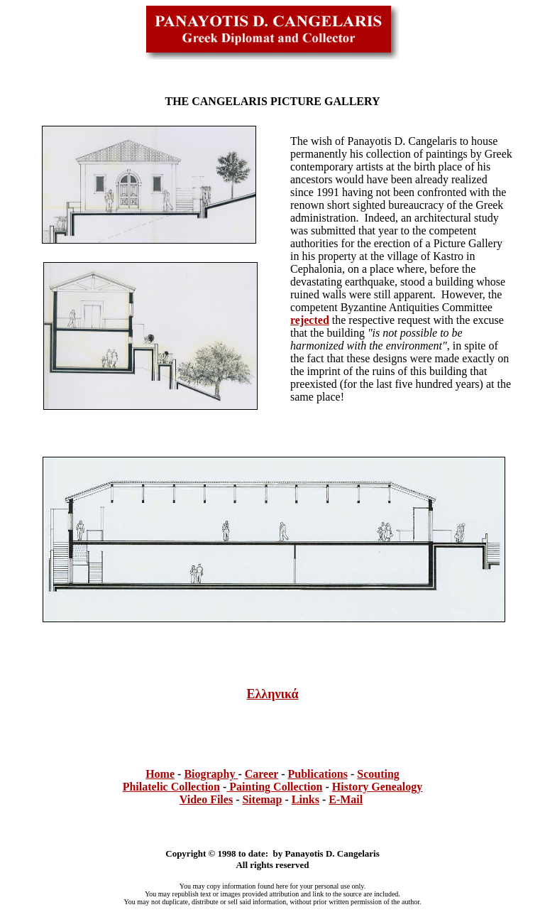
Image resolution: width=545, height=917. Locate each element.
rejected (309, 320)
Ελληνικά (272, 694)
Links (305, 799)
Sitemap (262, 799)
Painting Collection (274, 787)
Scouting (378, 774)
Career (261, 774)
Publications (317, 774)
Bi (189, 774)
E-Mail (346, 799)
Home (160, 774)
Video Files (206, 799)
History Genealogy (377, 787)
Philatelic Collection (171, 787)
